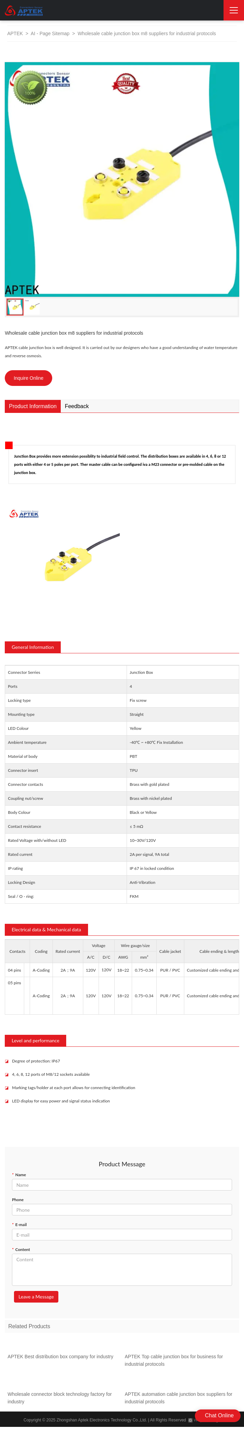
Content (21, 1249)
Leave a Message (36, 1296)
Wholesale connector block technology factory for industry (60, 1399)
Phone (18, 1199)
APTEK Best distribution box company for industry (60, 1358)
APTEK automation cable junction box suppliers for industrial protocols (178, 1399)
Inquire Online (28, 378)
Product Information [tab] (33, 406)
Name (19, 1174)
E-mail (19, 1224)
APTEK (15, 33)
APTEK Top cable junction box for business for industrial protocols (174, 1362)
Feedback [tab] (77, 406)
